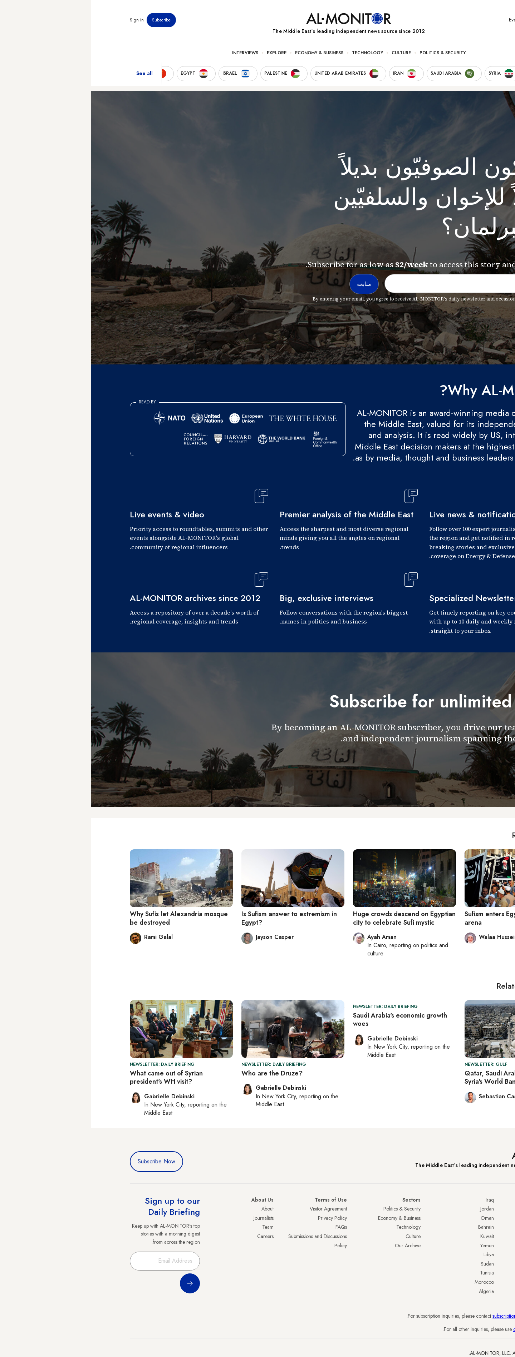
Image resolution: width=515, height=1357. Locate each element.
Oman (396, 1218)
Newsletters (447, 21)
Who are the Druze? (180, 1073)
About (176, 1208)
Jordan (396, 1208)
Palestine (467, 1254)
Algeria (395, 1291)
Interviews (154, 54)
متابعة (462, 759)
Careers (174, 1236)
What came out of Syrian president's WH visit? (75, 1077)
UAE (471, 1236)
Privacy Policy (241, 1218)
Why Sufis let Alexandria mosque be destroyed (88, 918)
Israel (471, 1245)
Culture (310, 54)
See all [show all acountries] (53, 74)
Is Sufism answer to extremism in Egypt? (198, 918)
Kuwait (396, 1236)
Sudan (396, 1263)
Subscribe (70, 21)
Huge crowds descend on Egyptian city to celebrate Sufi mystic (313, 918)
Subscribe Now (65, 1161)
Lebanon (467, 1282)
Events (424, 21)
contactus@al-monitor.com (449, 1329)
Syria (471, 1291)
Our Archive (316, 1245)
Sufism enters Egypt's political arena (417, 918)
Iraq (398, 1199)
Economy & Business (228, 54)
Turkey (469, 1208)
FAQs (250, 1227)
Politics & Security (351, 54)
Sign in (46, 21)
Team (176, 1227)
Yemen (396, 1245)
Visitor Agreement (237, 1208)
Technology (276, 54)
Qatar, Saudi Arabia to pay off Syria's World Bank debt (417, 1077)
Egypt (470, 1263)
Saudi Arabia (463, 1218)
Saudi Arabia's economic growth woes (309, 1019)
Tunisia (396, 1272)
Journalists (172, 1218)
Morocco (393, 1282)
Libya (397, 1254)
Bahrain (395, 1227)
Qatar (470, 1272)
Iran (472, 1227)
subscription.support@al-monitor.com (438, 1315)
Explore (185, 54)
